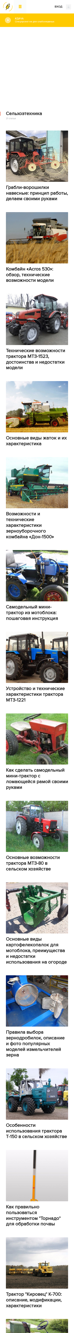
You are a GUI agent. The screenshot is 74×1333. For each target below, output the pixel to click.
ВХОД (63, 7)
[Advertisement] (37, 66)
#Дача (41, 20)
